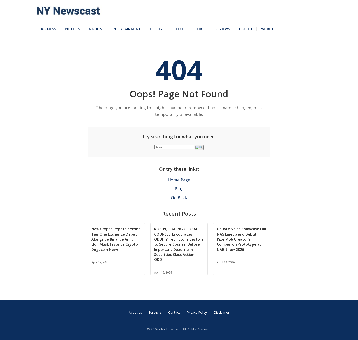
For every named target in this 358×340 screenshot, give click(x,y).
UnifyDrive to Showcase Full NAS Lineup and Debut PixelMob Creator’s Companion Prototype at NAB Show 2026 (241, 239)
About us (135, 312)
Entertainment (126, 29)
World (267, 29)
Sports (199, 29)
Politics (72, 29)
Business (48, 29)
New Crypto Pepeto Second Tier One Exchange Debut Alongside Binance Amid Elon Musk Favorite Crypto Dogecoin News (116, 239)
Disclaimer (221, 312)
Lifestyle (158, 29)
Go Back (179, 197)
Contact (174, 312)
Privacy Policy (197, 312)
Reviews (223, 29)
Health (245, 29)
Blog (179, 188)
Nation (95, 29)
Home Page (179, 180)
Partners (155, 312)
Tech (179, 29)
